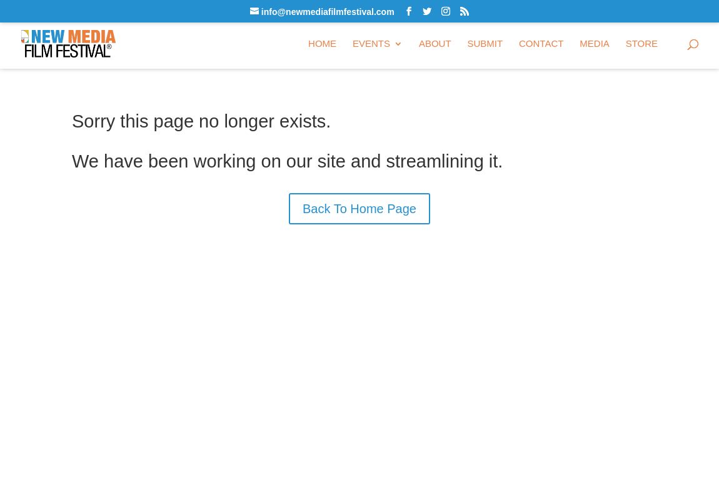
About (435, 44)
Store (642, 44)
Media (595, 44)
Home (322, 44)
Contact (541, 44)
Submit (485, 44)
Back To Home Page (359, 209)
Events (371, 44)
